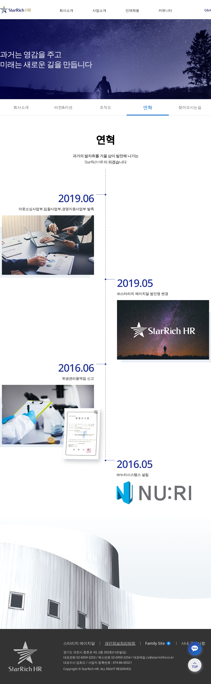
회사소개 (66, 10)
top (195, 665)
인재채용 (132, 10)
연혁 (147, 107)
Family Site (155, 643)
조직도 (105, 107)
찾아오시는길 (189, 107)
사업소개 (99, 10)
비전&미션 (63, 107)
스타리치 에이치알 (79, 643)
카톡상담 (195, 648)
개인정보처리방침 (120, 643)
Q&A (207, 10)
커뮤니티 (165, 10)
